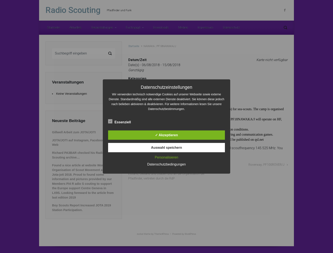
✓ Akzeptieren (166, 135)
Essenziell (119, 121)
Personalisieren (166, 157)
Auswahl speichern (166, 147)
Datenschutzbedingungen (166, 164)
